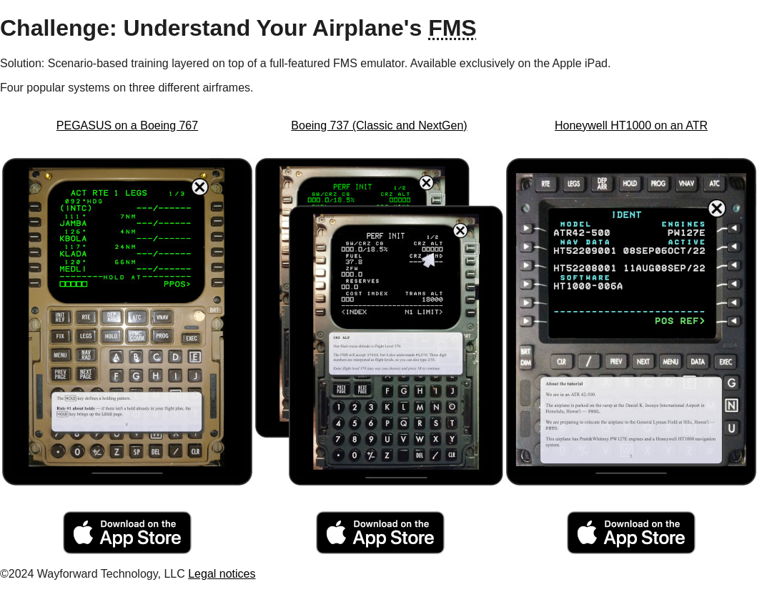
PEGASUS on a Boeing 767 (127, 125)
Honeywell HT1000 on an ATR (631, 125)
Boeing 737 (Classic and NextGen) (379, 125)
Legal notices (221, 574)
